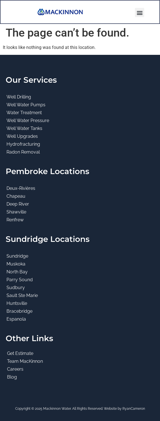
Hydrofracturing (23, 144)
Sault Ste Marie (22, 295)
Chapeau (15, 196)
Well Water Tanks (24, 128)
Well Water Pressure (27, 120)
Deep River (17, 204)
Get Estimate (20, 353)
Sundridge (17, 256)
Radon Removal (23, 152)
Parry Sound (19, 279)
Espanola (16, 319)
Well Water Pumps (25, 104)
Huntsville (16, 303)
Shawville (16, 212)
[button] (139, 12)
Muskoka (15, 264)
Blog (12, 377)
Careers (15, 369)
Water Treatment (24, 112)
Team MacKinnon (25, 361)
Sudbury (15, 287)
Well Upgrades (22, 136)
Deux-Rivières (20, 188)
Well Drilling (18, 97)
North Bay (17, 271)
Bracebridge (19, 311)
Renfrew (15, 219)
